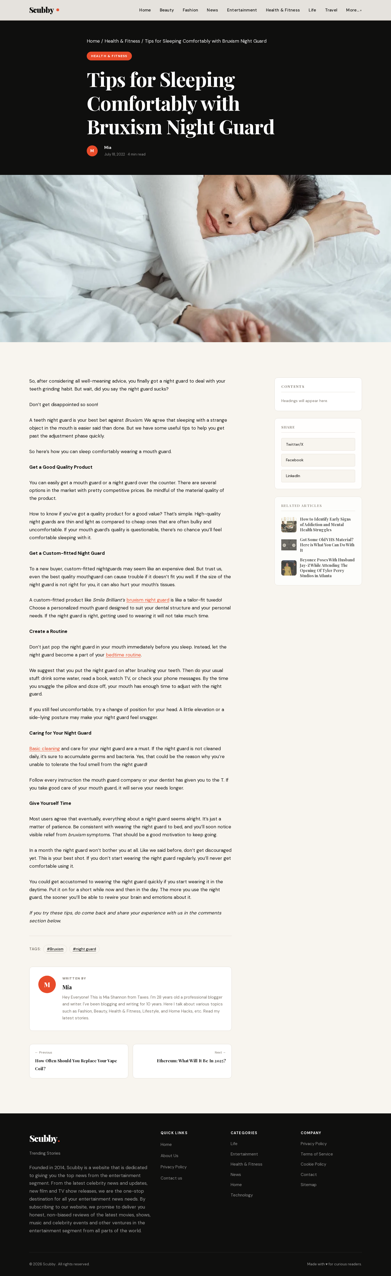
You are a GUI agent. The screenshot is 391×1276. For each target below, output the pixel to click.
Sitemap (309, 1184)
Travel (331, 10)
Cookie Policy (313, 1164)
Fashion (190, 10)
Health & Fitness (283, 10)
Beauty (167, 10)
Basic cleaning (44, 749)
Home (145, 10)
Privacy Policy (174, 1167)
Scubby (44, 10)
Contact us (171, 1178)
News (212, 10)
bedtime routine (123, 655)
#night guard (84, 949)
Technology (242, 1195)
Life (312, 10)
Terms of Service (317, 1154)
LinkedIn (293, 480)
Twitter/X (294, 448)
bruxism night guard (147, 600)
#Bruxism (55, 949)
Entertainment (242, 10)
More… (352, 10)
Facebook (294, 464)
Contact (309, 1174)
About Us (169, 1155)
